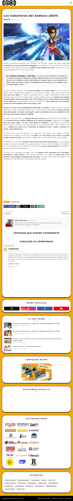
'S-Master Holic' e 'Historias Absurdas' (27, 346)
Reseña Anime (11, 11)
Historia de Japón (10, 489)
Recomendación (53, 483)
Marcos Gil (7, 19)
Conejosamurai (13, 249)
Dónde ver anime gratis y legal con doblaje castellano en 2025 (36, 331)
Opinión (44, 480)
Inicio (5, 11)
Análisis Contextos (10, 480)
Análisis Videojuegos (23, 480)
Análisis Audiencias (10, 483)
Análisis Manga (19, 486)
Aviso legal (68, 498)
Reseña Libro (29, 486)
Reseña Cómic (21, 489)
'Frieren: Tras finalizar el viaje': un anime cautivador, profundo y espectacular (37, 339)
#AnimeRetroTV (39, 486)
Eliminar (17, 263)
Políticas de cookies (57, 498)
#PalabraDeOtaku (51, 486)
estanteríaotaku (19, 498)
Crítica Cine (52, 480)
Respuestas (13, 267)
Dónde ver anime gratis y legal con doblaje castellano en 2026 (36, 323)
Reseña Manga (35, 480)
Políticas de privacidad (43, 498)
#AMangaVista (32, 483)
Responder (11, 263)
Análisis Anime (42, 483)
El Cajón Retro (9, 486)
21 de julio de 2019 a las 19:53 (15, 251)
